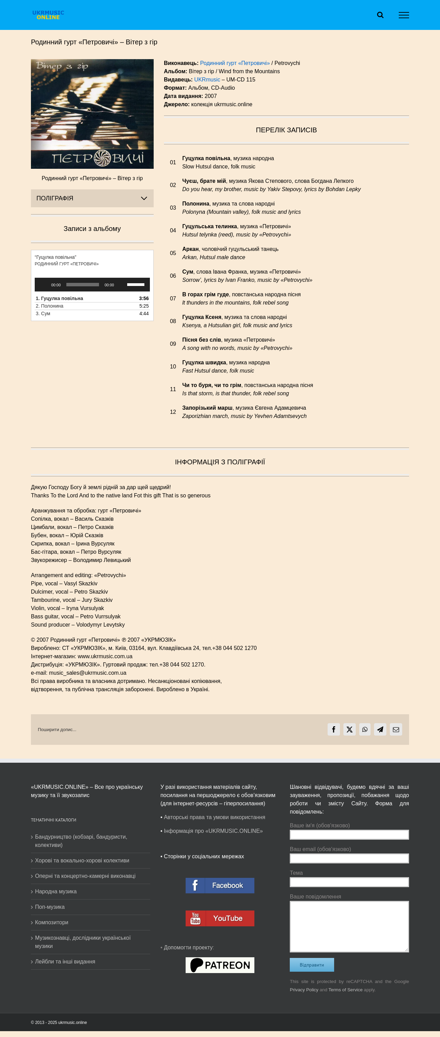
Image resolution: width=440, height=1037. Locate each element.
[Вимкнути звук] (121, 284)
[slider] (82, 284)
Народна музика (56, 891)
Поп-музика (50, 907)
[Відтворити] (43, 284)
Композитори (51, 922)
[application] (92, 284)
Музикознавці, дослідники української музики (83, 942)
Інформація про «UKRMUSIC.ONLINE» (213, 831)
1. (59, 298)
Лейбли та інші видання (65, 961)
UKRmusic (207, 79)
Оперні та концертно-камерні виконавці (85, 876)
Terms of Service (346, 989)
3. (43, 313)
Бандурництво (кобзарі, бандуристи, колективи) (81, 841)
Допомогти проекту (188, 947)
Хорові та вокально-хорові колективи (82, 860)
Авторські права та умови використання (214, 817)
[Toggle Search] (380, 14)
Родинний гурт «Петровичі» (235, 63)
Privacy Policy (304, 989)
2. (49, 306)
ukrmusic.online (72, 1022)
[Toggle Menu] (404, 15)
